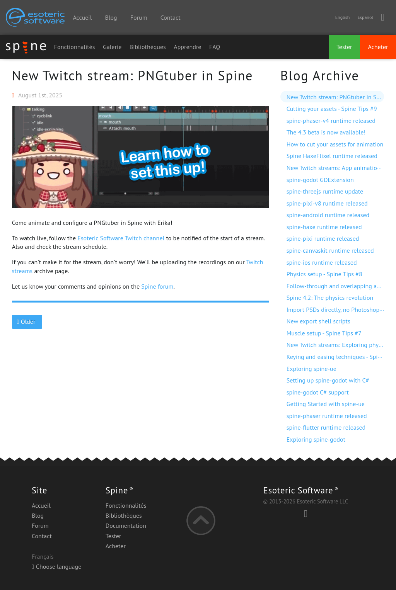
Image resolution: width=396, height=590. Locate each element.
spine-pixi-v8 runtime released (327, 203)
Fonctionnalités (74, 47)
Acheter (378, 47)
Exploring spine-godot (316, 439)
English (342, 17)
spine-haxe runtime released (324, 227)
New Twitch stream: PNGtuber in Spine (132, 75)
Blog (111, 17)
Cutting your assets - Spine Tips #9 (332, 108)
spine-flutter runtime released (326, 427)
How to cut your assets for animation (335, 144)
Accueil (82, 17)
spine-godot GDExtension (320, 180)
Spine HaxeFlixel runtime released (332, 156)
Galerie (112, 47)
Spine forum (157, 286)
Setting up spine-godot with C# (328, 380)
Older (27, 321)
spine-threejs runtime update (325, 191)
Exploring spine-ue (311, 368)
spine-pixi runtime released (323, 238)
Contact (170, 17)
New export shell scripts (318, 321)
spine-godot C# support (318, 392)
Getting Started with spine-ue (326, 404)
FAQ (214, 47)
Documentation (126, 525)
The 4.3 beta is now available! (326, 132)
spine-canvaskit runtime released (330, 250)
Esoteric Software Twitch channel (120, 238)
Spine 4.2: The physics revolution (330, 297)
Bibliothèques (148, 47)
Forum (138, 17)
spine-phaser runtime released (327, 416)
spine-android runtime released (328, 215)
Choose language (56, 566)
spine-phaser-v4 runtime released (331, 120)
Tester (344, 47)
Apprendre (187, 47)
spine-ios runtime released (322, 262)
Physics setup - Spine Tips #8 (324, 274)
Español (365, 17)
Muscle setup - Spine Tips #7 (324, 333)
